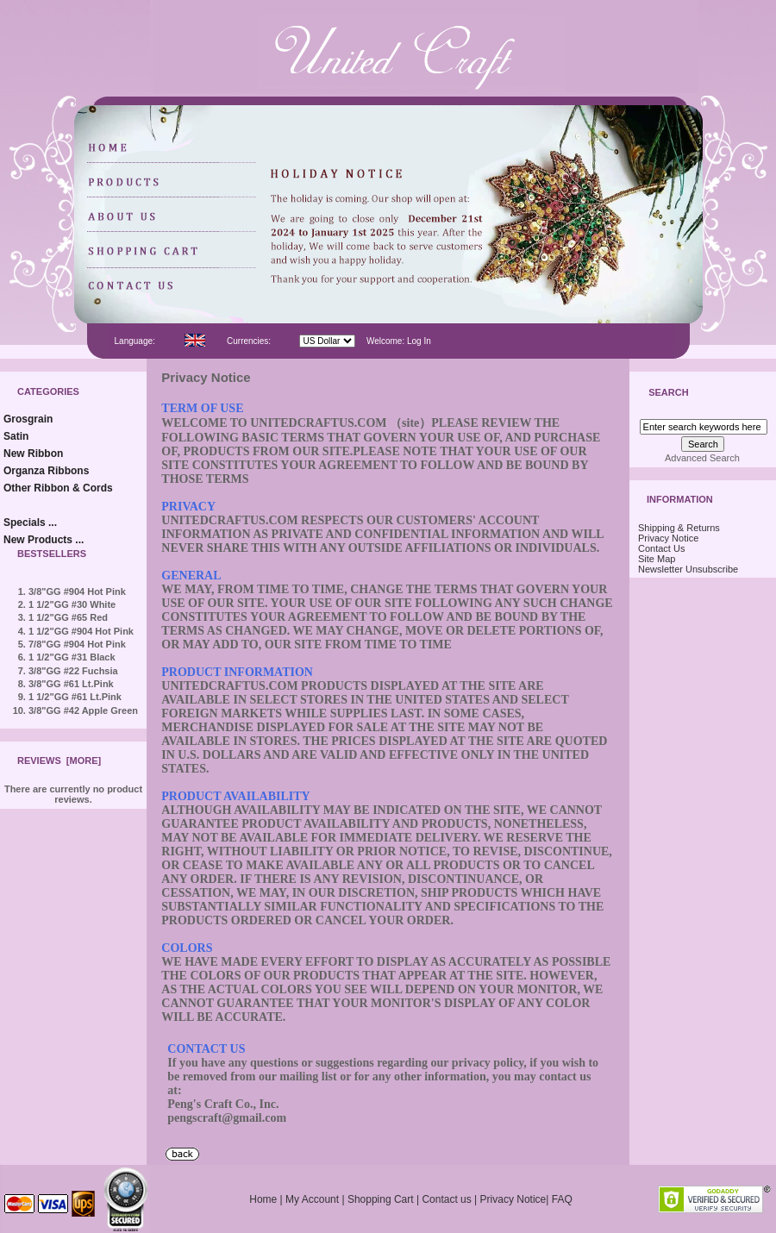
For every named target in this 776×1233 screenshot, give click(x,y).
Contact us (446, 1199)
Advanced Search (702, 458)
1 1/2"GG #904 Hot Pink (81, 631)
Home (263, 1199)
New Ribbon (33, 454)
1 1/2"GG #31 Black (72, 657)
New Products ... (43, 540)
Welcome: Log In (398, 341)
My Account (312, 1199)
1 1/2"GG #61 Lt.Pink (75, 697)
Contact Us (661, 548)
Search (668, 393)
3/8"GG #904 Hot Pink (77, 591)
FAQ (562, 1199)
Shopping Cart (380, 1199)
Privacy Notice (668, 538)
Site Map (656, 559)
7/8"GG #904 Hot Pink (77, 644)
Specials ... (30, 522)
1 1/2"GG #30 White (72, 604)
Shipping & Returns (679, 528)
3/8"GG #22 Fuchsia (73, 671)
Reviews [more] (59, 760)
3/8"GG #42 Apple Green (83, 710)
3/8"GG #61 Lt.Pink (71, 684)
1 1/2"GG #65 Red (68, 617)
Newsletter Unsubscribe (688, 569)
